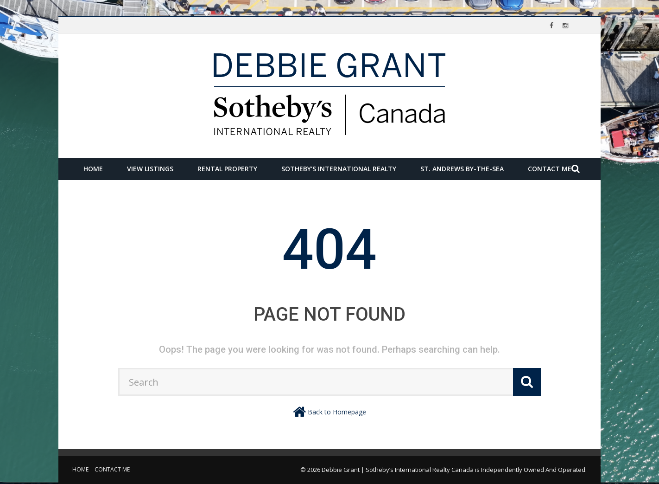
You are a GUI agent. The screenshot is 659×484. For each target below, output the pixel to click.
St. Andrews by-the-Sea (462, 168)
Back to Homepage (337, 411)
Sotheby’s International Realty (338, 168)
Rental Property (227, 168)
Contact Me (549, 168)
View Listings (150, 168)
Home (93, 168)
